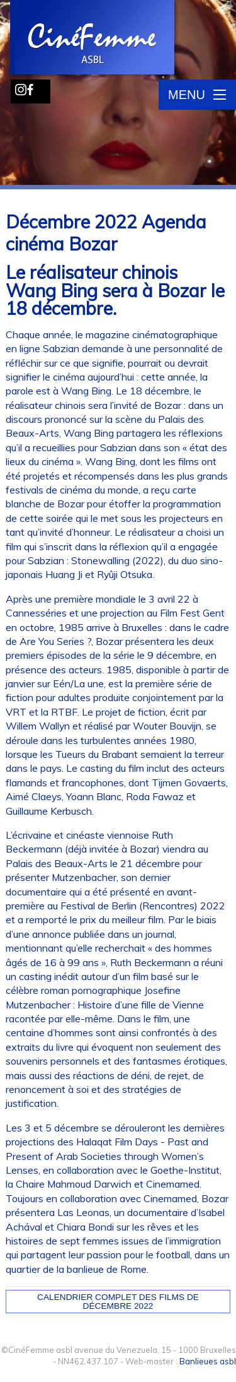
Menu (197, 95)
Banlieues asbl (207, 1361)
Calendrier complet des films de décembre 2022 (118, 1301)
